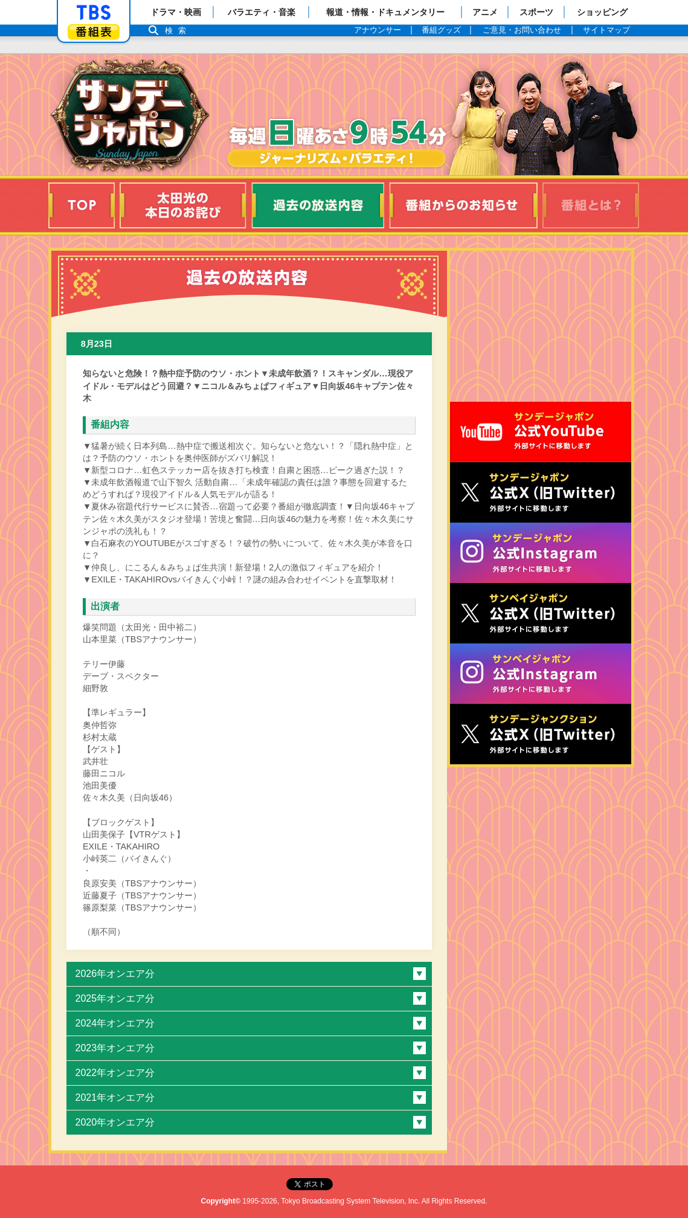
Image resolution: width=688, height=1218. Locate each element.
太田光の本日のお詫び (183, 205)
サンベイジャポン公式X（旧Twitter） (540, 613)
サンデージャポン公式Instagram (540, 553)
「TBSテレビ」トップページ (93, 13)
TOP (81, 205)
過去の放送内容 (317, 205)
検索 (179, 30)
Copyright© (221, 1201)
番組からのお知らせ (463, 205)
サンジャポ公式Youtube (540, 432)
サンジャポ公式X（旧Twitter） (540, 492)
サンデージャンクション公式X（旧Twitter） (540, 734)
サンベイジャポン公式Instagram (540, 673)
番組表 (94, 31)
